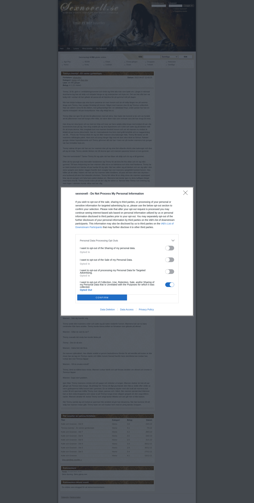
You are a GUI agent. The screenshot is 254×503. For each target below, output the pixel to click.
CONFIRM (102, 297)
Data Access (127, 309)
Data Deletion (107, 309)
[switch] (169, 248)
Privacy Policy (146, 309)
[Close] (186, 194)
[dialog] (127, 251)
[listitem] (127, 240)
